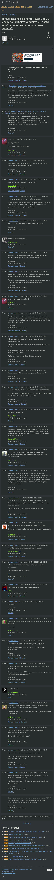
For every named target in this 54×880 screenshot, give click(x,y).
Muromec (11, 150)
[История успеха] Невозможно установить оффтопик (26, 845)
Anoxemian (11, 535)
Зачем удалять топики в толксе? (19, 843)
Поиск (3, 10)
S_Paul (10, 692)
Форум (23, 7)
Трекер (29, 7)
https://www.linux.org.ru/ (8, 873)
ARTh (10, 591)
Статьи (17, 7)
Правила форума (14, 869)
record (10, 630)
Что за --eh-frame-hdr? (16, 856)
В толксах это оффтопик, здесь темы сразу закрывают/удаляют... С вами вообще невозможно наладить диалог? (26, 23)
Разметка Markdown (26, 869)
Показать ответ (13, 155)
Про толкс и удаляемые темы (18, 840)
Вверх (49, 869)
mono (9, 242)
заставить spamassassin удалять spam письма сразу (26, 831)
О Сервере (5, 869)
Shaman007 (12, 186)
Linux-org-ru (13, 15)
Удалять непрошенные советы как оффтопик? (24, 848)
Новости (4, 7)
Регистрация (43, 7)
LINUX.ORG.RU (9, 2)
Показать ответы (14, 80)
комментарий (13, 160)
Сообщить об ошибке (8, 871)
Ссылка (5, 43)
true (9, 512)
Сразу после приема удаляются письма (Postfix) (24, 859)
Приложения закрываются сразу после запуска (24, 837)
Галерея (11, 7)
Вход (51, 7)
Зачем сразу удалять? (16, 834)
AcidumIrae (11, 717)
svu (9, 460)
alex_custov (12, 551)
